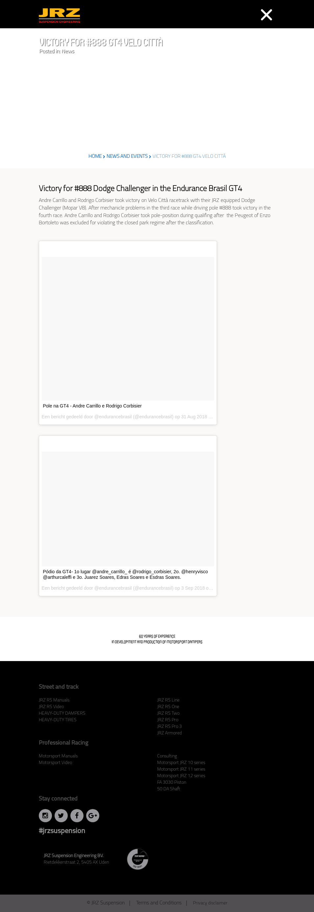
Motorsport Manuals (58, 756)
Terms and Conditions (158, 903)
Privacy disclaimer (210, 903)
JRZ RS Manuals (54, 700)
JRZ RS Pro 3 (169, 726)
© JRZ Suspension (106, 903)
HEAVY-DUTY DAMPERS (62, 713)
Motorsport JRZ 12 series (181, 776)
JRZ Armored (169, 733)
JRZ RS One (168, 706)
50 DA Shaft (168, 789)
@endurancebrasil (113, 416)
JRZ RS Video (51, 706)
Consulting (167, 756)
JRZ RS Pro (167, 720)
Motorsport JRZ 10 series (181, 762)
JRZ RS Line (168, 700)
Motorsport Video (55, 762)
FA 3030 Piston (171, 782)
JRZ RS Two (168, 713)
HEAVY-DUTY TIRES (58, 720)
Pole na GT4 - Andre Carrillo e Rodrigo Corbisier (92, 405)
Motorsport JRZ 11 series (181, 769)
